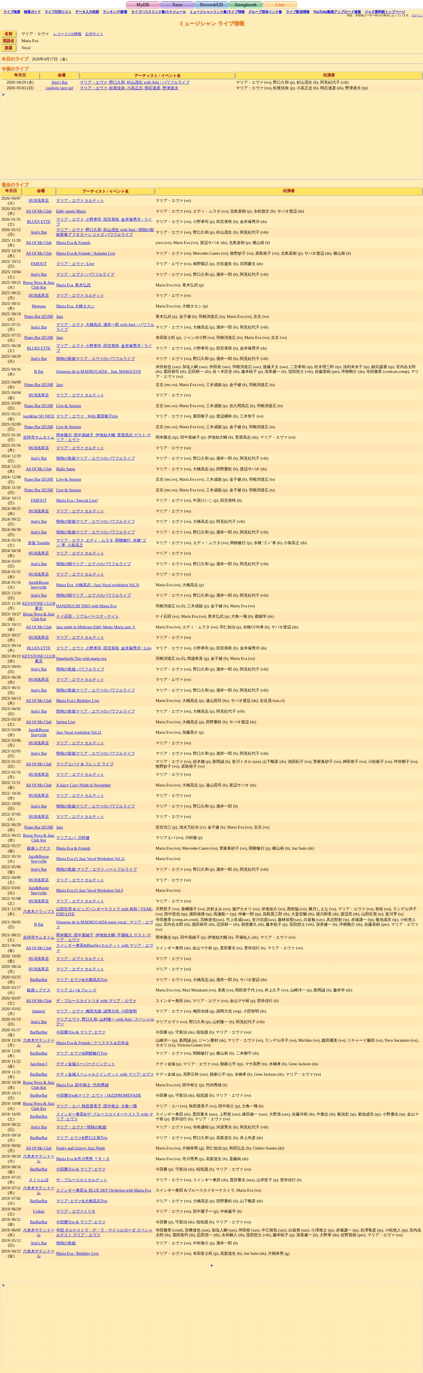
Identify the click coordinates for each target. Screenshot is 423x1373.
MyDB (143, 5)
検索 (11, 12)
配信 (298, 12)
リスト (58, 12)
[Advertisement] (169, 138)
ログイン (417, 15)
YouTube (337, 12)
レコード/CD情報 (67, 34)
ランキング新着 (115, 12)
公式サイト (94, 34)
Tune (177, 5)
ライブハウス (158, 12)
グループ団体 (265, 12)
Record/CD (211, 5)
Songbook (246, 5)
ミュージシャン (217, 12)
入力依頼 (87, 12)
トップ (385, 12)
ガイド (32, 12)
